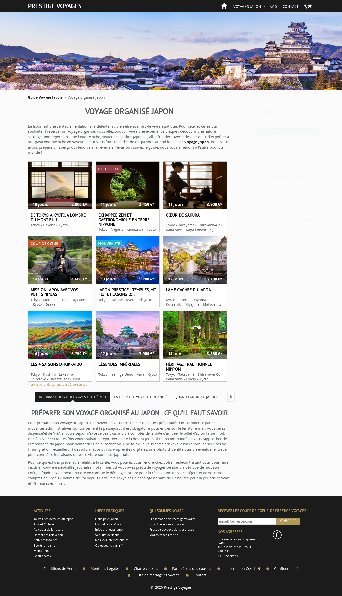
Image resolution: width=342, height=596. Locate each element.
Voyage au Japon (257, 163)
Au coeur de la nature (48, 529)
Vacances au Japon (276, 200)
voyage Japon (193, 141)
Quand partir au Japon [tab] (192, 397)
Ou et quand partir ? (108, 545)
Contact (291, 6)
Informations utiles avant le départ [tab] (69, 397)
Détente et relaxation (48, 535)
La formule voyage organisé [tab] (136, 397)
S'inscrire (288, 521)
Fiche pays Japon (106, 519)
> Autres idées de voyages (276, 131)
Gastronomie (43, 556)
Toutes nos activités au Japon (53, 519)
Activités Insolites (45, 540)
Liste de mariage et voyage (158, 575)
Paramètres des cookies (191, 568)
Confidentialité (286, 568)
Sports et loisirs (44, 545)
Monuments (42, 551)
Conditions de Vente (60, 568)
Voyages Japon (247, 6)
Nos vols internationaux (111, 540)
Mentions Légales (105, 568)
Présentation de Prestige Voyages (172, 519)
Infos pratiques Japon (109, 529)
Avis (273, 6)
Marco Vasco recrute (163, 535)
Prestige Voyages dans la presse (171, 529)
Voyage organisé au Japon (270, 170)
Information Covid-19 (242, 568)
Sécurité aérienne (107, 535)
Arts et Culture (44, 524)
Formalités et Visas (108, 524)
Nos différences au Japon (166, 524)
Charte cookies (146, 568)
